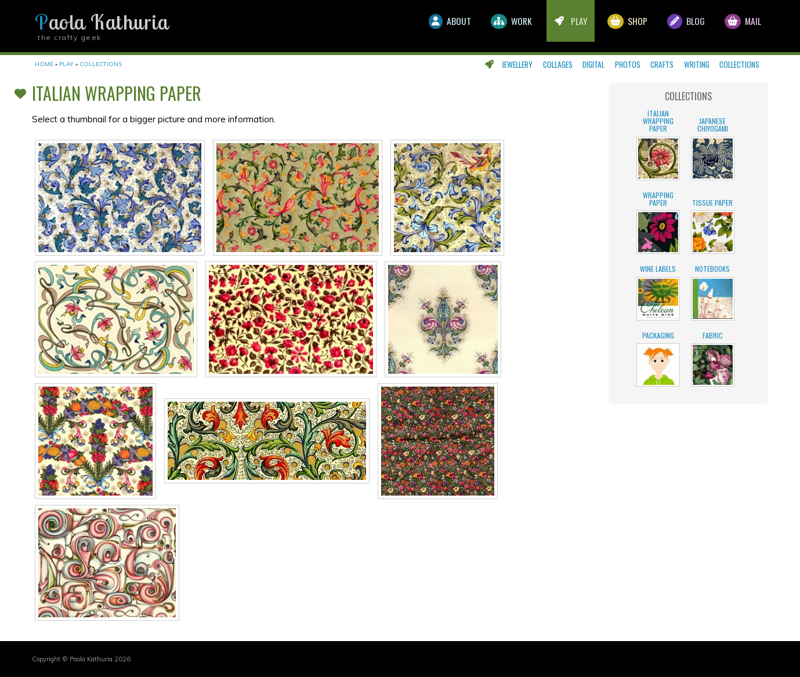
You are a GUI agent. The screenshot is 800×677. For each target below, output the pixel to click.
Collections (739, 64)
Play (557, 26)
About (429, 26)
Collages (558, 64)
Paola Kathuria (101, 22)
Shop (618, 26)
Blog (680, 26)
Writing (696, 64)
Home (44, 64)
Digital (593, 64)
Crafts (662, 64)
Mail (740, 26)
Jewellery (517, 64)
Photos (627, 64)
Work (494, 26)
